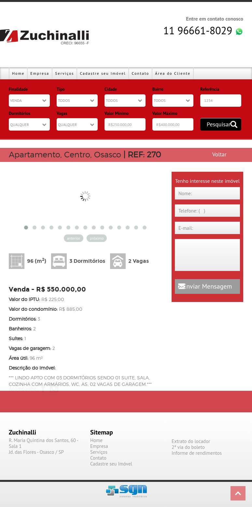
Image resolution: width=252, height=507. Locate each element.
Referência (209, 89)
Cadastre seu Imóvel (103, 73)
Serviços (64, 73)
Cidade (111, 89)
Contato (140, 73)
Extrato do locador (191, 441)
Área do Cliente (172, 73)
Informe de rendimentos (197, 453)
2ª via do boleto (188, 447)
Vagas (62, 113)
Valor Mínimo (117, 113)
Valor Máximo (164, 113)
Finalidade (18, 89)
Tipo (61, 89)
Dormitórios (19, 113)
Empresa (39, 73)
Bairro (157, 89)
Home (18, 73)
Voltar (219, 154)
